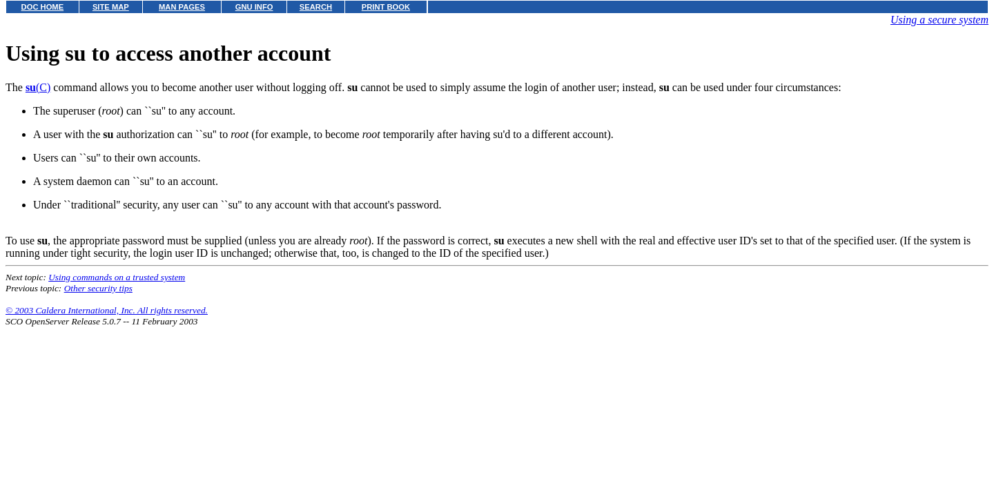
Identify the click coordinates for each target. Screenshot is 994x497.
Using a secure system (939, 20)
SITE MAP (110, 7)
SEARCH (316, 7)
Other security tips (98, 288)
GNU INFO (254, 7)
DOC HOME (42, 7)
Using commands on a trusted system (116, 277)
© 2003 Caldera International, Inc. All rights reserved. (107, 310)
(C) (38, 87)
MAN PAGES (182, 7)
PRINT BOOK (386, 7)
